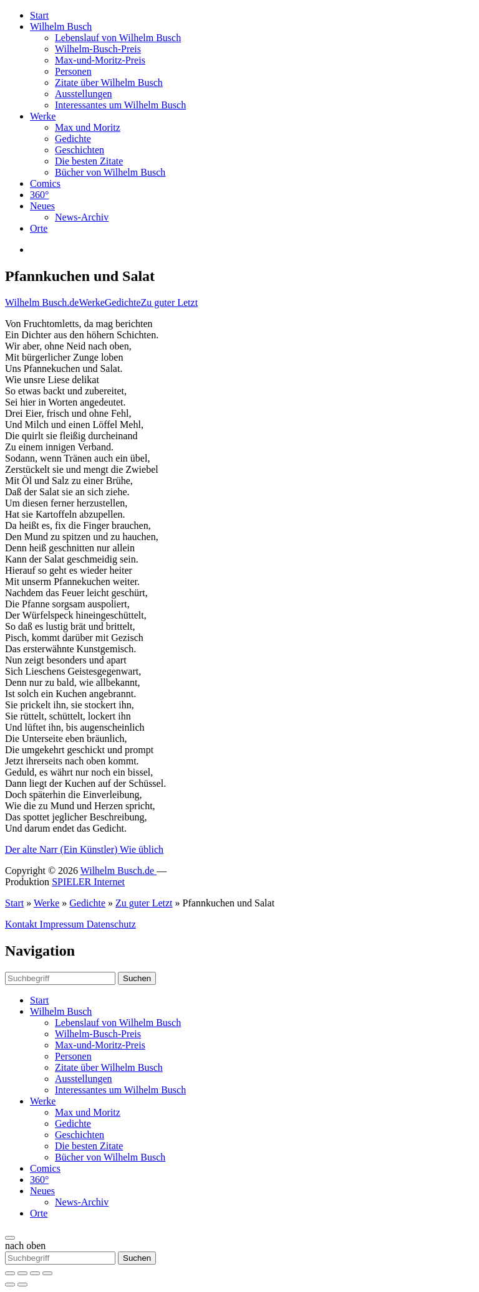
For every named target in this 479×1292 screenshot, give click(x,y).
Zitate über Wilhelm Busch (109, 82)
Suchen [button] (137, 978)
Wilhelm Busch (61, 26)
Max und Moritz (87, 127)
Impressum (63, 924)
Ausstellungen (83, 93)
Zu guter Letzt (169, 302)
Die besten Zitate (89, 161)
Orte (38, 228)
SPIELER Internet (88, 881)
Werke (43, 116)
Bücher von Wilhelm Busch (110, 172)
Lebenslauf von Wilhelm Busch (118, 37)
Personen (73, 71)
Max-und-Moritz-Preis (100, 60)
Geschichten (79, 150)
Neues (42, 206)
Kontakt (22, 924)
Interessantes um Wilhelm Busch (120, 105)
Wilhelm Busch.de (42, 302)
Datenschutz (111, 924)
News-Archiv (82, 217)
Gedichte (73, 138)
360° (39, 194)
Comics (45, 183)
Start (39, 15)
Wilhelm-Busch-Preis (98, 49)
